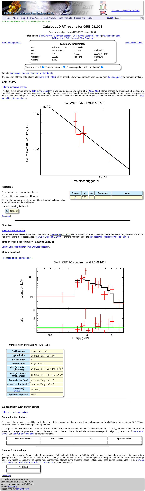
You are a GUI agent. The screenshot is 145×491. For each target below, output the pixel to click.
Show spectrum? (54, 67)
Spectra (25, 73)
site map (110, 18)
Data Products (65, 18)
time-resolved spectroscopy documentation (109, 237)
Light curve (78, 36)
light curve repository (42, 91)
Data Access (36, 18)
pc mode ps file (10, 258)
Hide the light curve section (14, 87)
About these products (11, 43)
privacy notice (22, 489)
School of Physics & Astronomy (125, 10)
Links (90, 18)
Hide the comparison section (15, 412)
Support (24, 18)
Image (98, 36)
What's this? (18, 391)
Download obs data (111, 36)
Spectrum (88, 36)
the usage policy (115, 77)
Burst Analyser (45, 36)
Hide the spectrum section (13, 230)
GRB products (13, 21)
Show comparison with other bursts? (83, 67)
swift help (12, 486)
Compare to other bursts (42, 73)
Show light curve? (33, 67)
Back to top (6, 216)
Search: (118, 18)
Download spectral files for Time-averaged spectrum (25, 247)
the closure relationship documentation (35, 462)
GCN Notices (72, 38)
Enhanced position (62, 36)
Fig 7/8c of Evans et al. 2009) (48, 237)
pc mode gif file (25, 258)
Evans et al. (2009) (47, 77)
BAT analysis (58, 38)
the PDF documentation (24, 434)
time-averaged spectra (60, 234)
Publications (79, 18)
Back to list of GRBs (134, 43)
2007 (91, 91)
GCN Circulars (86, 38)
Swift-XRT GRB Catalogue (30, 21)
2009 (97, 91)
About (15, 18)
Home (7, 18)
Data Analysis (50, 18)
